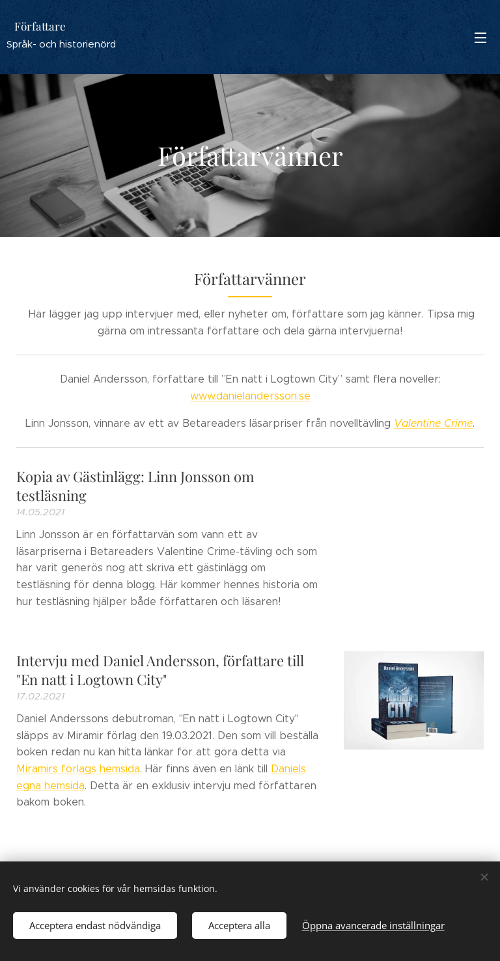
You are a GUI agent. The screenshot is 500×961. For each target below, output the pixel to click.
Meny (480, 37)
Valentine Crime (433, 423)
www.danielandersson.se (250, 396)
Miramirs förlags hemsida (78, 769)
